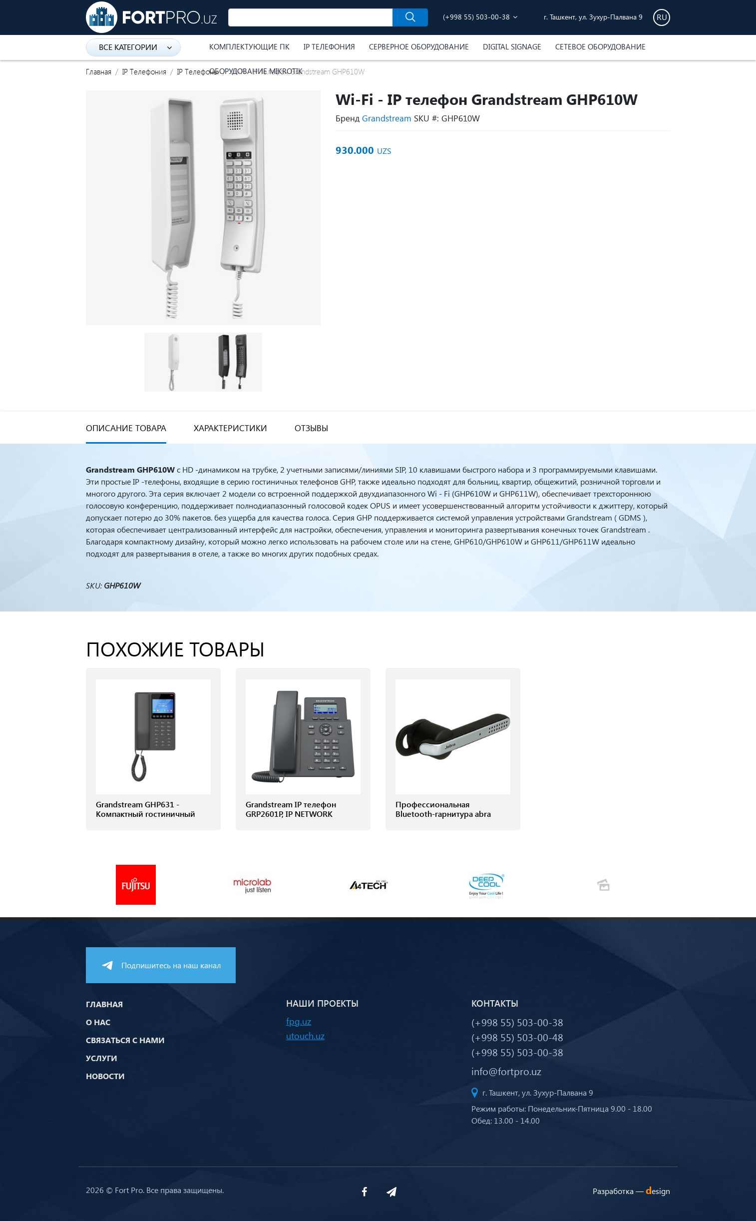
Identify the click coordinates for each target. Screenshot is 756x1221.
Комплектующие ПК (249, 46)
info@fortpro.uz (506, 1071)
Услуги (101, 1058)
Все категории (135, 46)
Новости (105, 1076)
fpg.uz (298, 1021)
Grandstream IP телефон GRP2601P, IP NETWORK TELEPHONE (291, 813)
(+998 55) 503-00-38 (476, 16)
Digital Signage (512, 46)
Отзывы (311, 428)
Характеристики (230, 428)
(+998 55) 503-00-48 (517, 1037)
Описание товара (126, 428)
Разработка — (631, 1191)
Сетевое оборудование (600, 46)
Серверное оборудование (419, 46)
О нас (98, 1022)
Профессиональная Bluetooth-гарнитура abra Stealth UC (443, 813)
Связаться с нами (125, 1040)
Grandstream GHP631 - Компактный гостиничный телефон (145, 813)
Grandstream (386, 118)
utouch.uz (305, 1035)
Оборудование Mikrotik (256, 71)
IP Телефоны (198, 71)
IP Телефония (329, 46)
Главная (98, 71)
